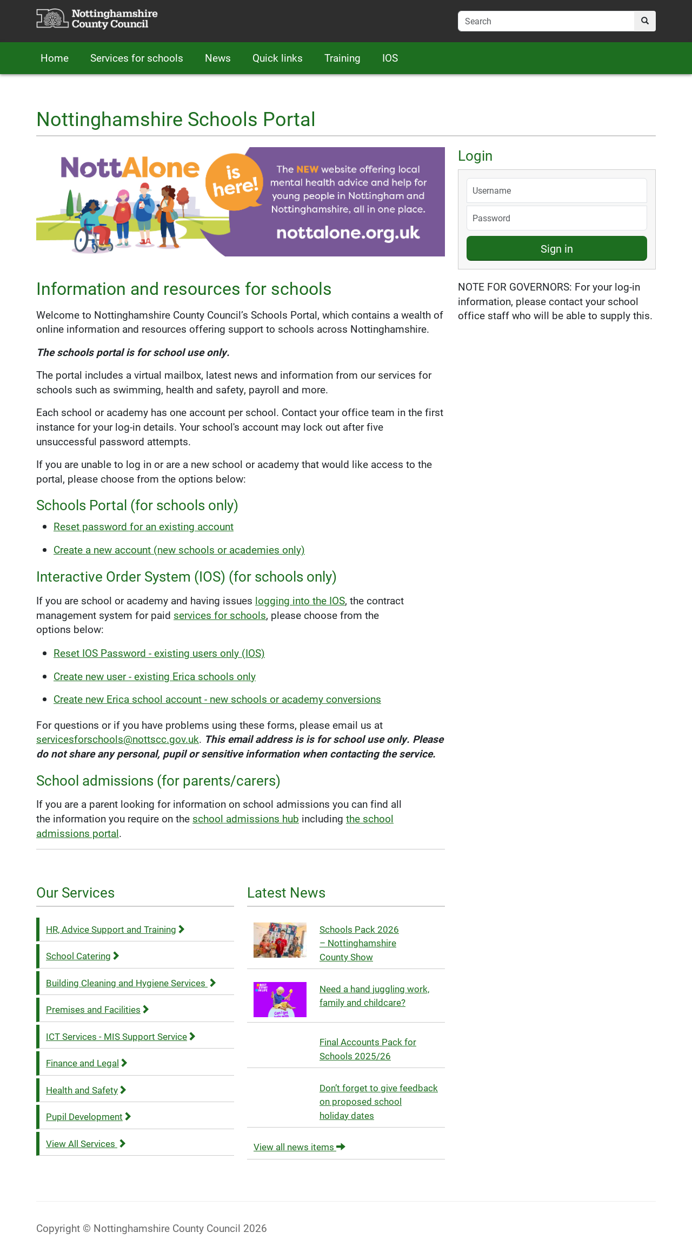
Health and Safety (86, 1090)
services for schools (220, 615)
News (218, 57)
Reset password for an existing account (144, 526)
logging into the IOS (300, 600)
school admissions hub (245, 818)
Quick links (277, 57)
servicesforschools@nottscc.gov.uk (117, 739)
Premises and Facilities (98, 1009)
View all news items (299, 1147)
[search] (645, 21)
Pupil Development (89, 1116)
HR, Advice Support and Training (115, 929)
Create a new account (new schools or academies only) (179, 549)
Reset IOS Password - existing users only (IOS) (159, 653)
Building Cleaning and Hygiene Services (131, 983)
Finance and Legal (87, 1063)
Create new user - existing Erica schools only (155, 676)
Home (55, 57)
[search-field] (546, 21)
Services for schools (136, 57)
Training (342, 57)
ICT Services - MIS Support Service (121, 1036)
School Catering (83, 956)
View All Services (86, 1143)
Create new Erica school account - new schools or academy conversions (217, 699)
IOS (390, 57)
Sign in (557, 248)
